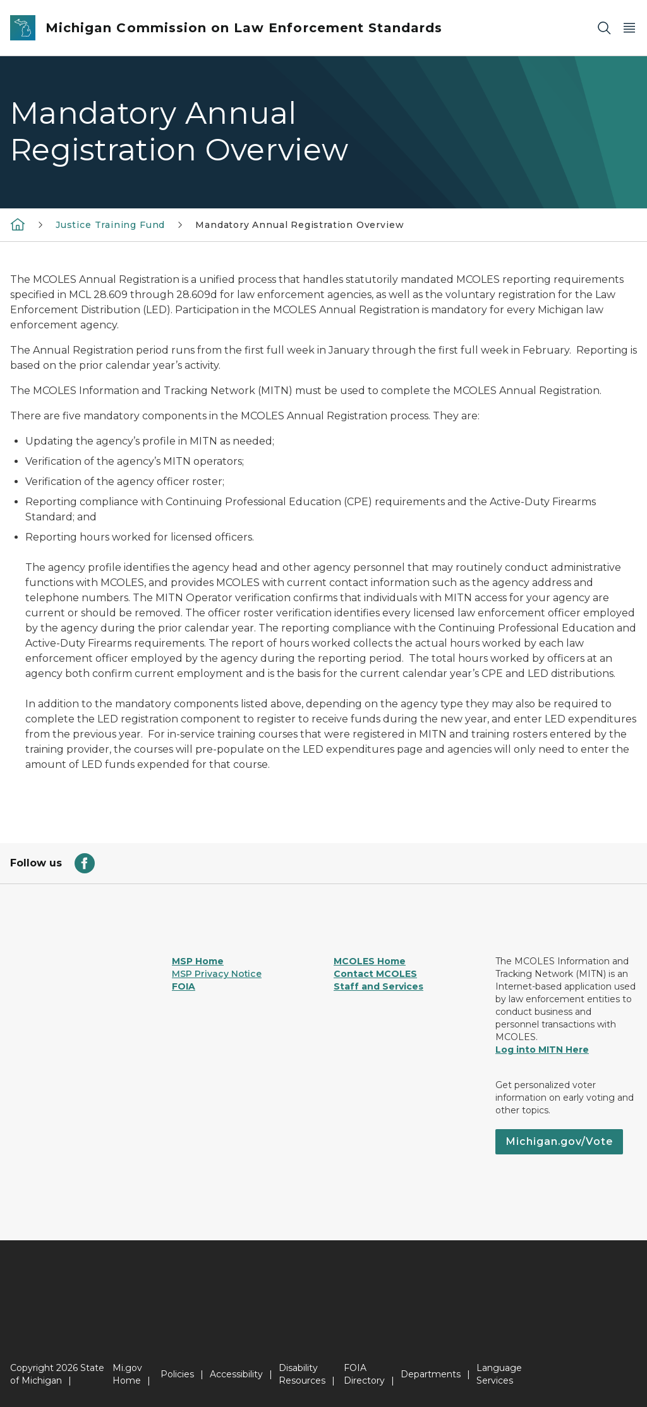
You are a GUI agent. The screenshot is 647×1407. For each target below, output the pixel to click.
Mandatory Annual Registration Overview (299, 225)
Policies (177, 1374)
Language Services (499, 1374)
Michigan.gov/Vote (559, 1141)
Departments (431, 1374)
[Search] (604, 28)
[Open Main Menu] (629, 28)
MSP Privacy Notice (217, 973)
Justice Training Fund (110, 225)
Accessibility (236, 1374)
